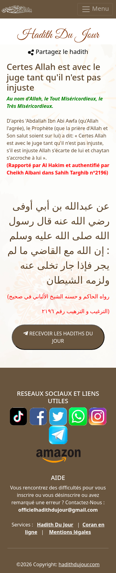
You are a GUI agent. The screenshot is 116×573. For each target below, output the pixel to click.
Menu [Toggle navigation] (95, 9)
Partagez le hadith (58, 51)
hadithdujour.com (79, 564)
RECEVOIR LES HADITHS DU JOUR (58, 337)
